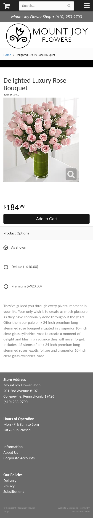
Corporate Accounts (19, 458)
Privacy (9, 486)
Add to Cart (46, 219)
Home (7, 55)
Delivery (9, 480)
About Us (10, 452)
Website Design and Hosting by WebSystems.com (74, 509)
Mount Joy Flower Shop (47, 36)
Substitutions (13, 491)
